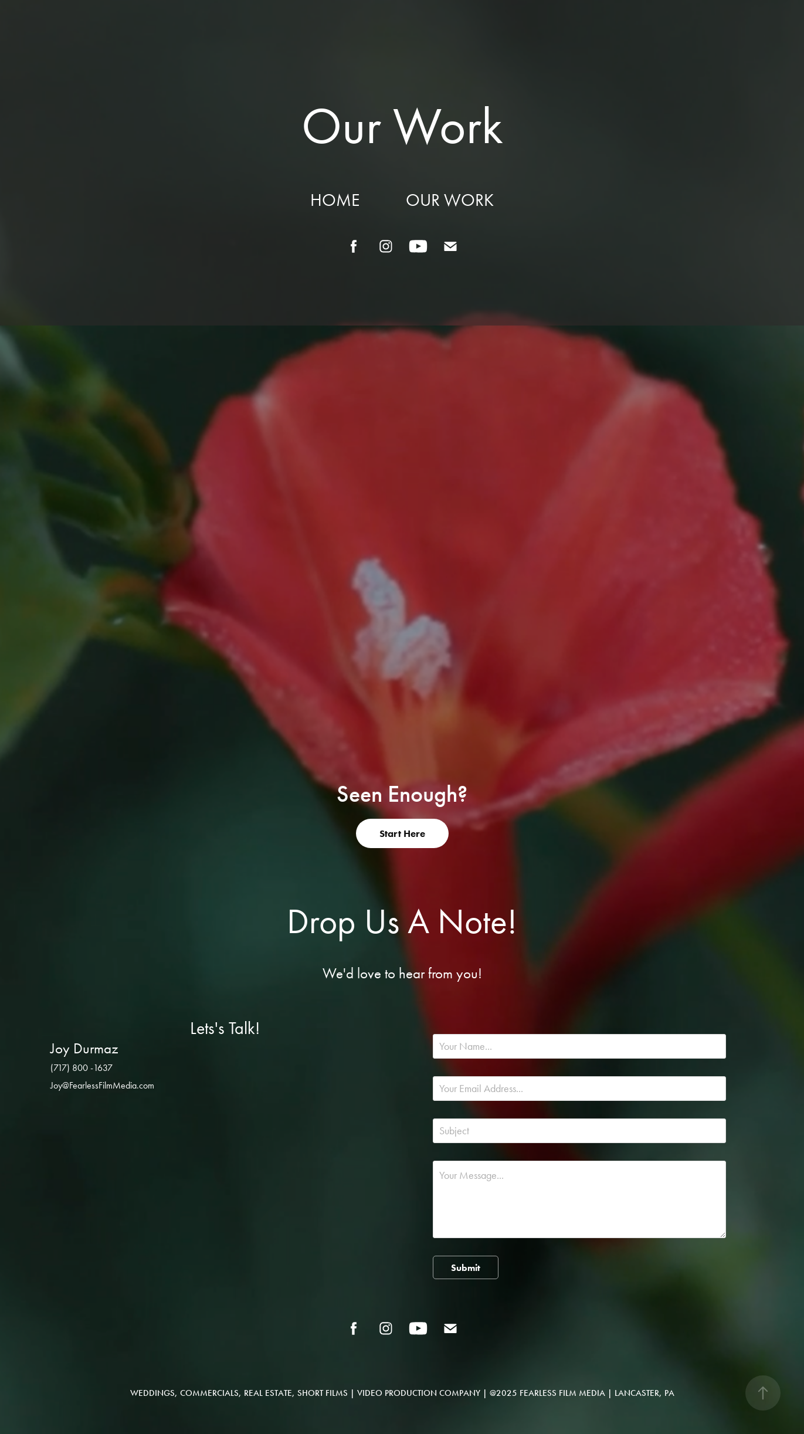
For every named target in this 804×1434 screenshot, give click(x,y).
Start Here (402, 833)
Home (334, 200)
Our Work (450, 200)
